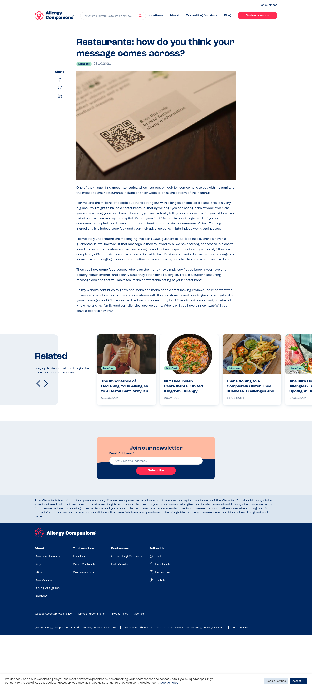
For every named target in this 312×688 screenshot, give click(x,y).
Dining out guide (47, 588)
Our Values (43, 580)
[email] (156, 461)
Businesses (120, 548)
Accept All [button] (298, 681)
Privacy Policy (119, 614)
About (174, 15)
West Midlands (84, 564)
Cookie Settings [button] (276, 681)
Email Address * (121, 453)
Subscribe (156, 470)
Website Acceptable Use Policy (53, 614)
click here (116, 512)
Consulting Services (201, 15)
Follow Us (157, 548)
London (79, 556)
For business (268, 5)
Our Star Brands (47, 556)
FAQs (38, 572)
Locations (155, 15)
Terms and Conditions (91, 614)
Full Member (121, 564)
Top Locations (84, 548)
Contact (41, 596)
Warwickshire (84, 572)
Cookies (139, 614)
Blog (227, 15)
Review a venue (257, 15)
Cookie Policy (169, 682)
